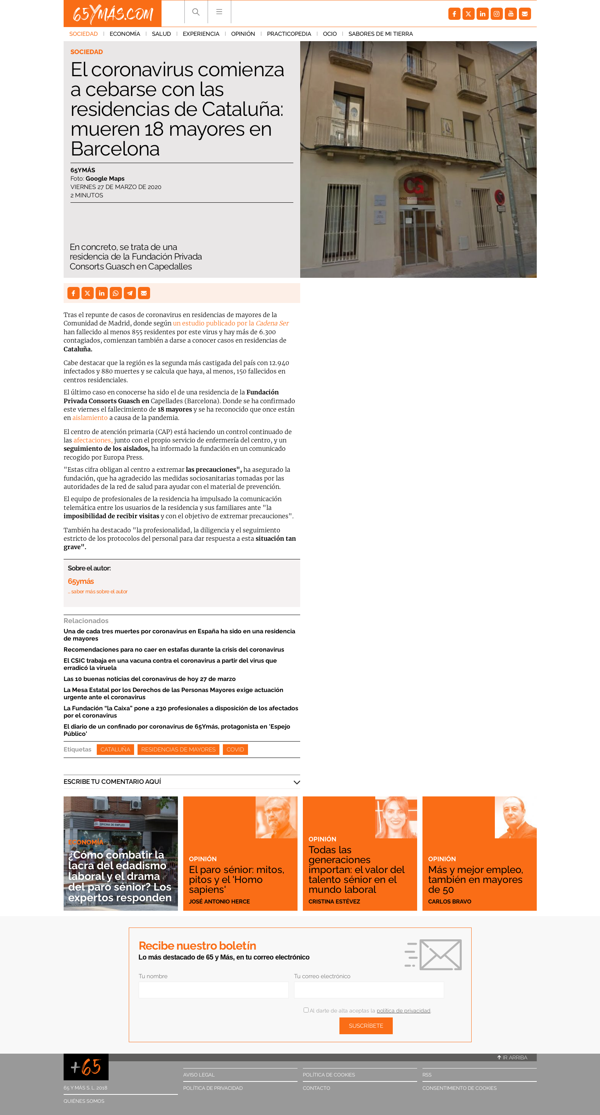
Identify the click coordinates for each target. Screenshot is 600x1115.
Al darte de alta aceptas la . (367, 1011)
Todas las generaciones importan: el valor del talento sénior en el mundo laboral (356, 869)
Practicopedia (289, 33)
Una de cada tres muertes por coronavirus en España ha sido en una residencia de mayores (179, 635)
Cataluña (115, 749)
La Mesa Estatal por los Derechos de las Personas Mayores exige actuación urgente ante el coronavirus (173, 693)
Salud (161, 33)
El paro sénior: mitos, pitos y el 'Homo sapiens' (236, 879)
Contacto (316, 1088)
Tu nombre (153, 976)
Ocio (330, 33)
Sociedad (83, 33)
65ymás (82, 170)
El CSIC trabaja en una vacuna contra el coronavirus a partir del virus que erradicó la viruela (170, 664)
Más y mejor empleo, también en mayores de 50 (475, 879)
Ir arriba (512, 1057)
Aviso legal (199, 1075)
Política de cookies (329, 1075)
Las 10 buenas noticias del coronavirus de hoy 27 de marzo (150, 678)
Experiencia (201, 33)
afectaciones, (93, 440)
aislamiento (90, 417)
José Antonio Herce (219, 901)
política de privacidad (403, 1011)
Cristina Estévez (334, 901)
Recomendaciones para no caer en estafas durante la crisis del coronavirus (174, 649)
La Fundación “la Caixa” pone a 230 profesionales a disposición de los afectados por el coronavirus (181, 712)
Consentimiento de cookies (459, 1088)
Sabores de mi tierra (381, 33)
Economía (125, 33)
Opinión (243, 33)
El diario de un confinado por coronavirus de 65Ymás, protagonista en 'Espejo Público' (177, 730)
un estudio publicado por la (230, 323)
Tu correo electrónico (322, 976)
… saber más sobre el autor (98, 591)
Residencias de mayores (178, 749)
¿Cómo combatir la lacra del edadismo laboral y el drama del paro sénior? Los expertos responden (120, 876)
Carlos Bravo (449, 901)
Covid (235, 749)
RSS (427, 1075)
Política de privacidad (213, 1088)
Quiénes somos (84, 1101)
